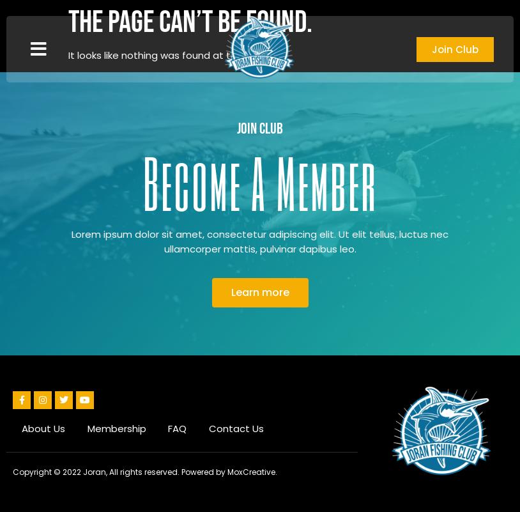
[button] (38, 49)
